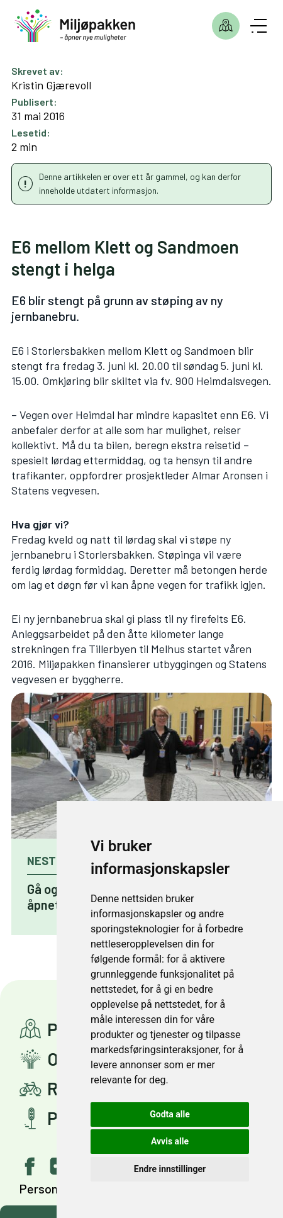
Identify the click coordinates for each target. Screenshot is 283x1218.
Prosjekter (226, 26)
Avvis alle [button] (170, 1141)
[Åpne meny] (258, 26)
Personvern (50, 1188)
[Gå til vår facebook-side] (30, 1166)
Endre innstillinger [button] (170, 1169)
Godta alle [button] (170, 1114)
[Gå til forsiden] (75, 26)
